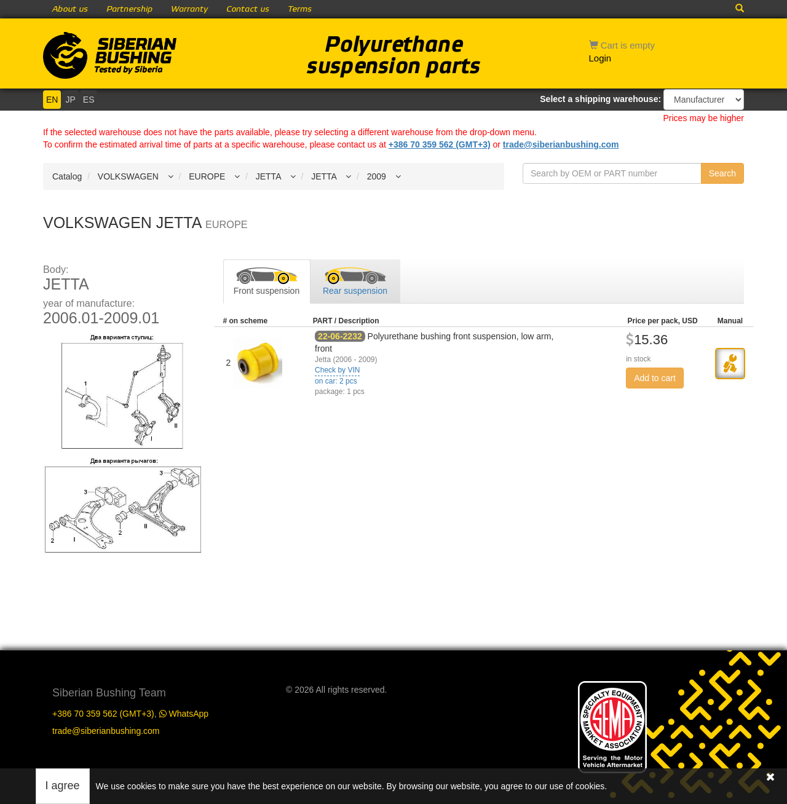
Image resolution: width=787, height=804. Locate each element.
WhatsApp (183, 714)
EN (52, 99)
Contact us (247, 9)
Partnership (129, 9)
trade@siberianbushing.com (561, 144)
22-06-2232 (340, 336)
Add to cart (655, 378)
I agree (62, 785)
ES (89, 99)
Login (600, 58)
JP (70, 99)
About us (70, 9)
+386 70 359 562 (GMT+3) (440, 144)
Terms (300, 9)
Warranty (189, 9)
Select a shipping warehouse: (600, 99)
